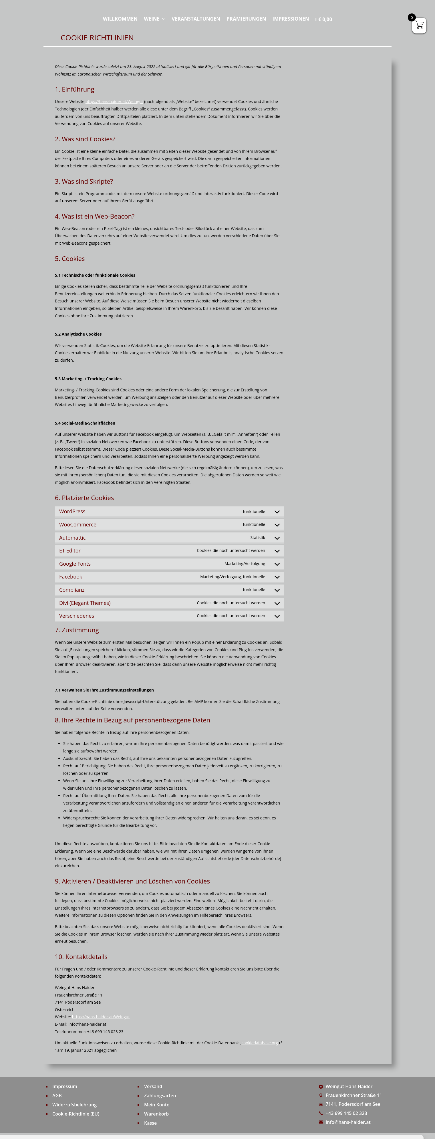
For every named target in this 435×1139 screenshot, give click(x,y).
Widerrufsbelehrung (74, 1105)
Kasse (150, 1123)
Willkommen (120, 19)
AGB (57, 1095)
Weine (152, 19)
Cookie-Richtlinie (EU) (76, 1114)
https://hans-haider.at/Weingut (114, 101)
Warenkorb (156, 1114)
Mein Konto (157, 1105)
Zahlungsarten (160, 1095)
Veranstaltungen (196, 19)
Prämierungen (246, 19)
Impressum (64, 1086)
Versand (153, 1086)
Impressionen (291, 19)
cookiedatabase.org (259, 1042)
